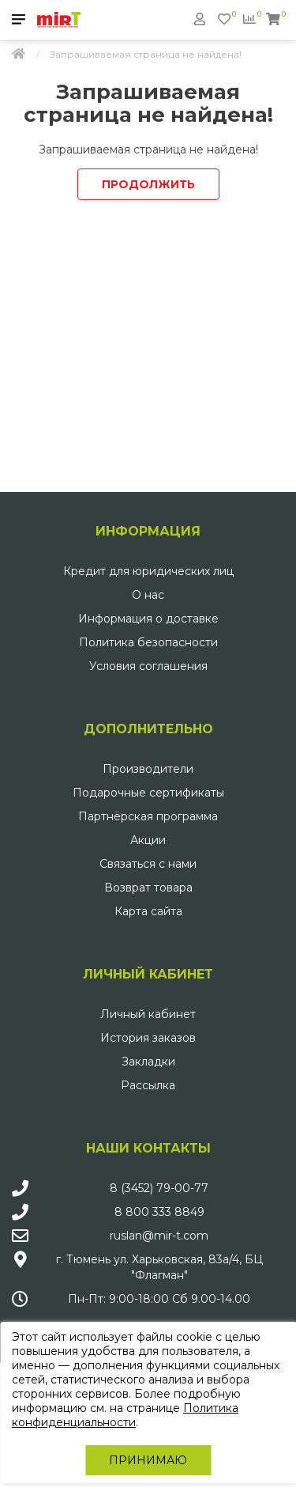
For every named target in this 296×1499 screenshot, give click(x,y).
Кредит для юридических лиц (148, 571)
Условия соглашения (148, 666)
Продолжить (148, 184)
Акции (148, 840)
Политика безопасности (148, 642)
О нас (148, 595)
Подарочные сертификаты (148, 792)
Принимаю (148, 1460)
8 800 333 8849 (159, 1212)
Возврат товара (148, 887)
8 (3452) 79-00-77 (159, 1188)
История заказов (148, 1038)
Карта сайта (148, 911)
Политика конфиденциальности (125, 1415)
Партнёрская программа (148, 816)
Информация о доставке (148, 618)
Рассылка (148, 1085)
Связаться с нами (148, 864)
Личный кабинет (148, 1014)
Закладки (148, 1061)
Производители (148, 769)
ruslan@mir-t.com (159, 1235)
